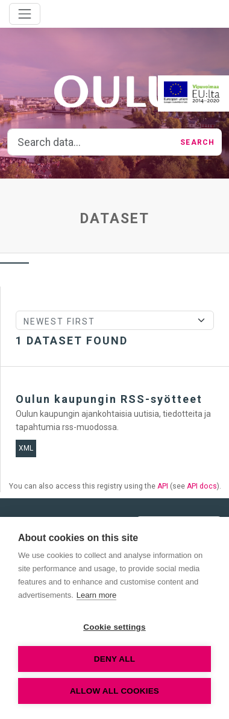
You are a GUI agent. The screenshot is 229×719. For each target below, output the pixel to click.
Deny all (114, 659)
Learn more (96, 595)
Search (197, 142)
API (162, 486)
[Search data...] (90, 142)
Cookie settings (114, 627)
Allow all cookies (114, 690)
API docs (202, 486)
